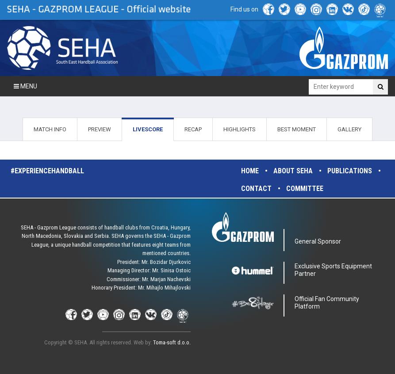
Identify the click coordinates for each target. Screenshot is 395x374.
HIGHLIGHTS (239, 129)
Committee (304, 188)
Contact (256, 188)
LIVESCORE (148, 129)
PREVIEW (99, 129)
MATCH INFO (50, 129)
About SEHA (293, 171)
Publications (349, 171)
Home (250, 171)
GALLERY (349, 129)
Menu (25, 86)
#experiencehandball (47, 171)
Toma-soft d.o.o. (172, 342)
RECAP (193, 129)
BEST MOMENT (296, 129)
